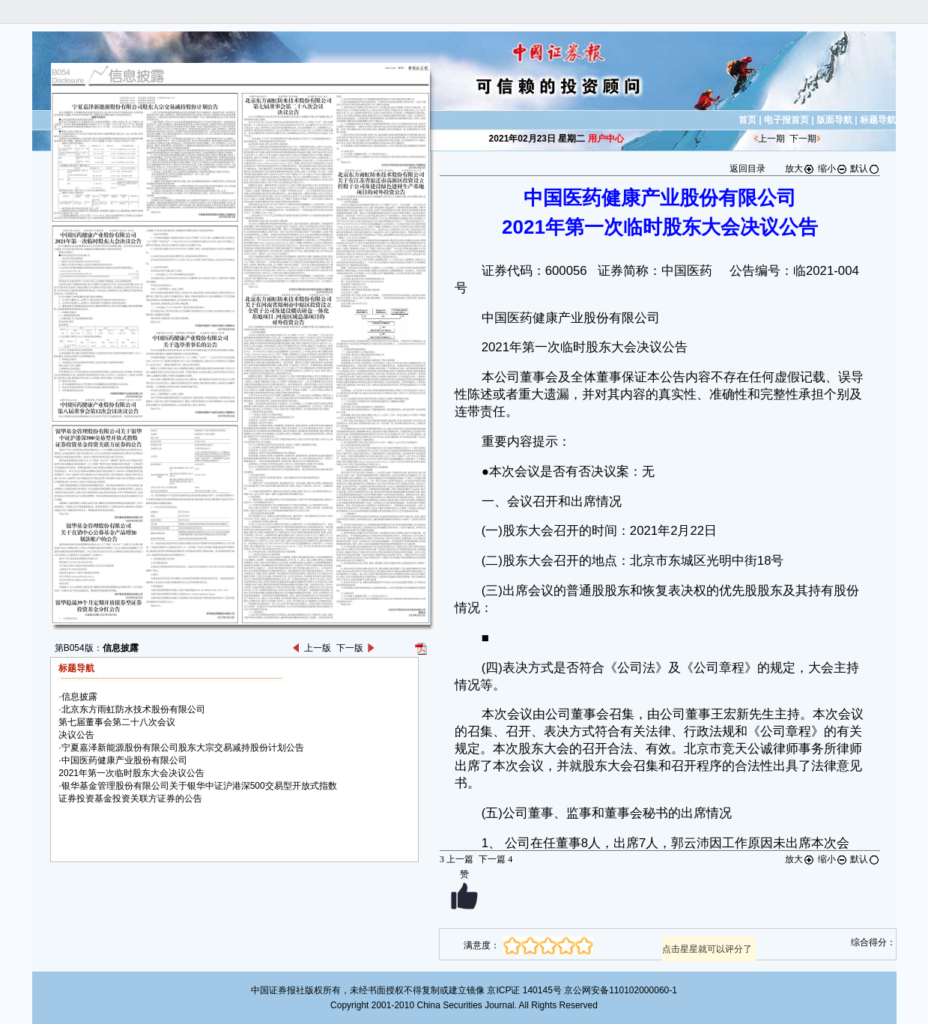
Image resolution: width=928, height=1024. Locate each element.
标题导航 (878, 120)
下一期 (802, 138)
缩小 (833, 168)
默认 (865, 168)
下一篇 (495, 859)
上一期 (771, 138)
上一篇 (456, 859)
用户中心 (606, 138)
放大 (800, 168)
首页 (747, 120)
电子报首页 (786, 120)
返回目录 (747, 168)
